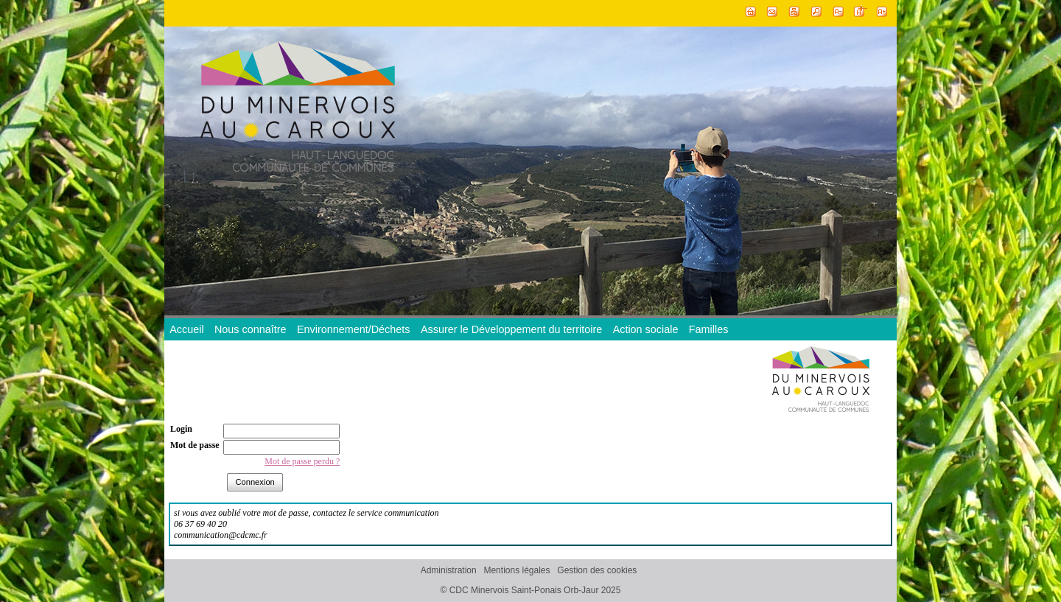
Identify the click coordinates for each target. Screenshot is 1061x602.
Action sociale (646, 329)
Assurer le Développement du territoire (511, 329)
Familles (709, 329)
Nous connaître (250, 329)
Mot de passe (195, 445)
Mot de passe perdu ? (302, 461)
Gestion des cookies (597, 570)
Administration (449, 570)
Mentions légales (516, 570)
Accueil (186, 329)
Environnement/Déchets (353, 329)
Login (181, 429)
